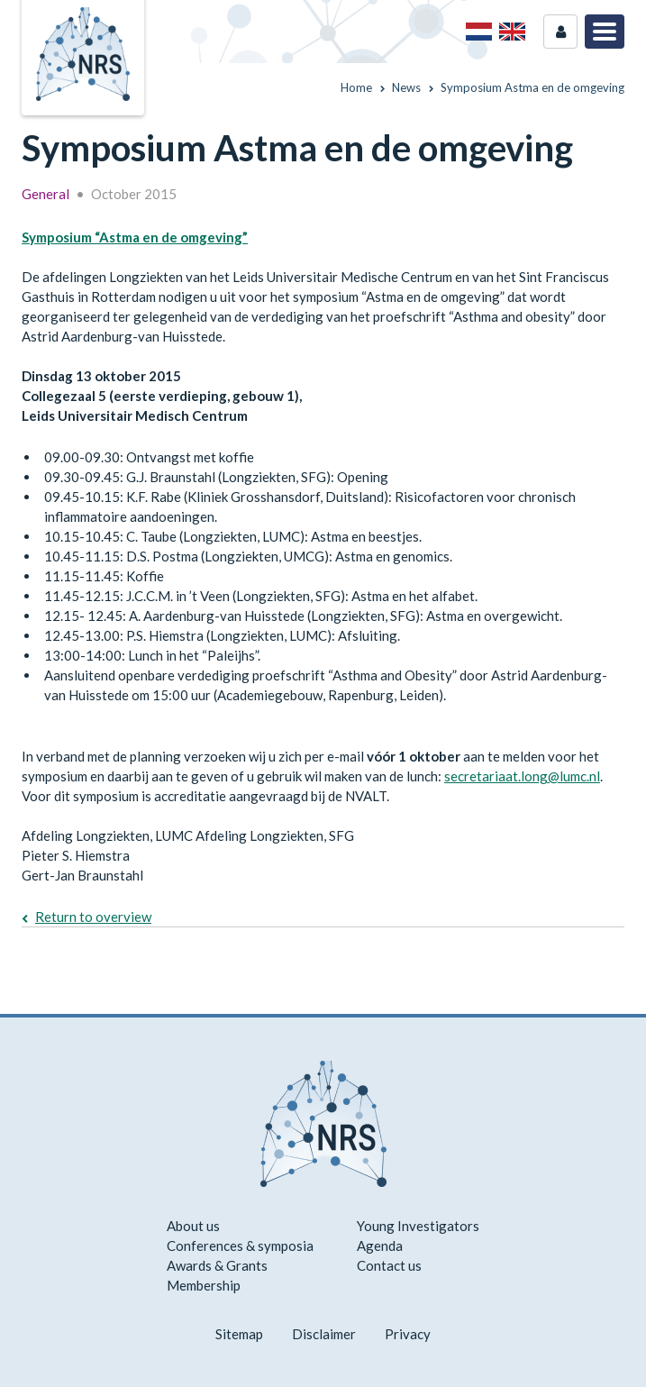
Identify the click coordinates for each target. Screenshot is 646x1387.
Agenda (380, 1245)
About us (193, 1226)
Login (560, 31)
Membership (204, 1285)
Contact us (389, 1265)
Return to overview (93, 916)
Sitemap (239, 1334)
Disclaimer (324, 1334)
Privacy (408, 1334)
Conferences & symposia (240, 1245)
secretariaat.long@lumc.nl (522, 776)
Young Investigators (418, 1226)
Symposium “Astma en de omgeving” (135, 237)
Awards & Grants (217, 1265)
